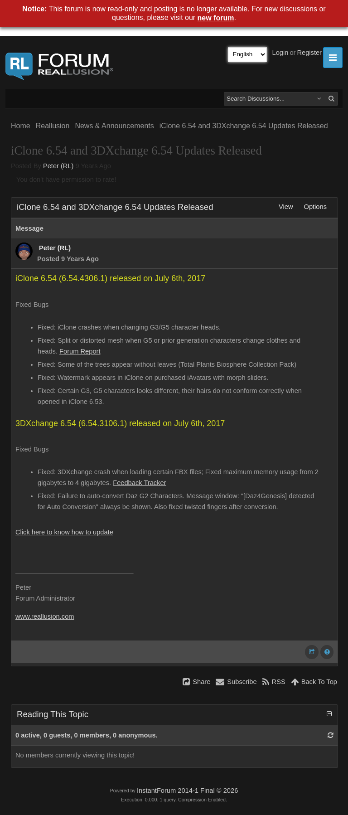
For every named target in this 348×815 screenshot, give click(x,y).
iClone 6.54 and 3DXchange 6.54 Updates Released (244, 126)
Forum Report (79, 351)
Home (20, 126)
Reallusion (53, 126)
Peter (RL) (58, 166)
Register (309, 52)
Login (280, 52)
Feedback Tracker (139, 482)
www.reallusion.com (44, 616)
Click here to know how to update (64, 532)
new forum (216, 18)
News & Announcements (114, 126)
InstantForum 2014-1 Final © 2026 (187, 790)
